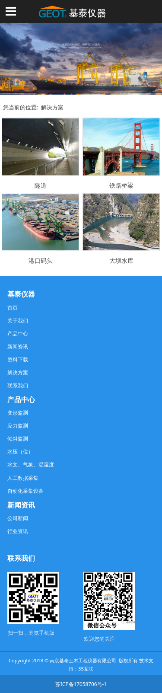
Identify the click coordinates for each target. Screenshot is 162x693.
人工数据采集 (22, 477)
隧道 (41, 185)
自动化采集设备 (25, 490)
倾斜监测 (17, 438)
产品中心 (17, 333)
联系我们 (17, 385)
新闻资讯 (17, 346)
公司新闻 (17, 517)
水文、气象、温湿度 (30, 464)
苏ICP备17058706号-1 (81, 683)
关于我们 (17, 320)
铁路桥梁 (121, 185)
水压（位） (20, 451)
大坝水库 (121, 260)
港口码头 (41, 260)
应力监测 (17, 425)
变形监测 (17, 412)
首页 (12, 307)
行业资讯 (17, 530)
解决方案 (52, 107)
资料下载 (17, 359)
